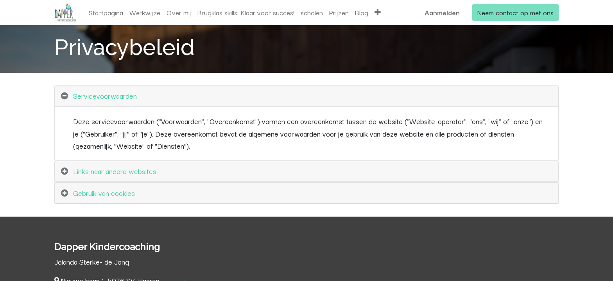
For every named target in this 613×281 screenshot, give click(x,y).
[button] (377, 12)
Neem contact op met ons (515, 12)
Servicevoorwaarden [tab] (105, 95)
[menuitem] (106, 12)
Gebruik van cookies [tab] (104, 192)
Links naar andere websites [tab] (114, 170)
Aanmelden (442, 12)
